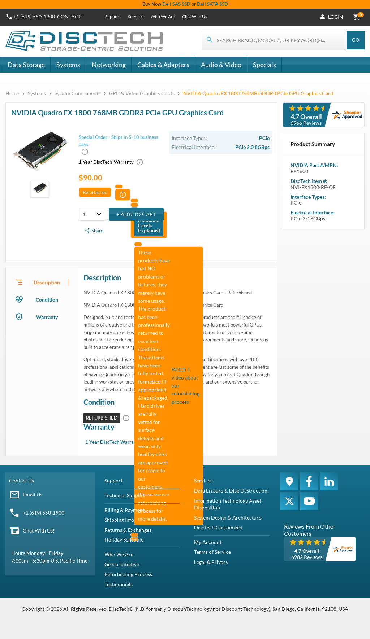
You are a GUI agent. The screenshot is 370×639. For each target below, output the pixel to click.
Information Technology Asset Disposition (227, 504)
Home (12, 93)
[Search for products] (274, 40)
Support (113, 16)
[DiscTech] (85, 41)
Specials (264, 65)
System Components (77, 93)
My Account (207, 542)
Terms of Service (212, 552)
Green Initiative (121, 564)
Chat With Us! (39, 531)
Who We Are (163, 16)
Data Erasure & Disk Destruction (230, 490)
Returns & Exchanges (127, 530)
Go (355, 40)
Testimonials (118, 584)
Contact (69, 16)
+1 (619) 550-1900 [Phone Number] (34, 16)
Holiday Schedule (123, 540)
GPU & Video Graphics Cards (142, 93)
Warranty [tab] (47, 317)
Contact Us (21, 480)
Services (135, 16)
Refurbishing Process (128, 574)
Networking (109, 65)
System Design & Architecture (227, 518)
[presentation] (42, 282)
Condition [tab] (47, 300)
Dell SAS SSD (176, 4)
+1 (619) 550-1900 (43, 512)
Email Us (32, 494)
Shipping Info (119, 520)
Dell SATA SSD (212, 4)
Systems (68, 65)
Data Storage (26, 65)
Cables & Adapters (163, 65)
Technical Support (124, 495)
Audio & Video (221, 65)
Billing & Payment (124, 510)
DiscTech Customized (218, 527)
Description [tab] (47, 282)
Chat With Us (194, 16)
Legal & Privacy (211, 562)
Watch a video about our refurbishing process (185, 385)
